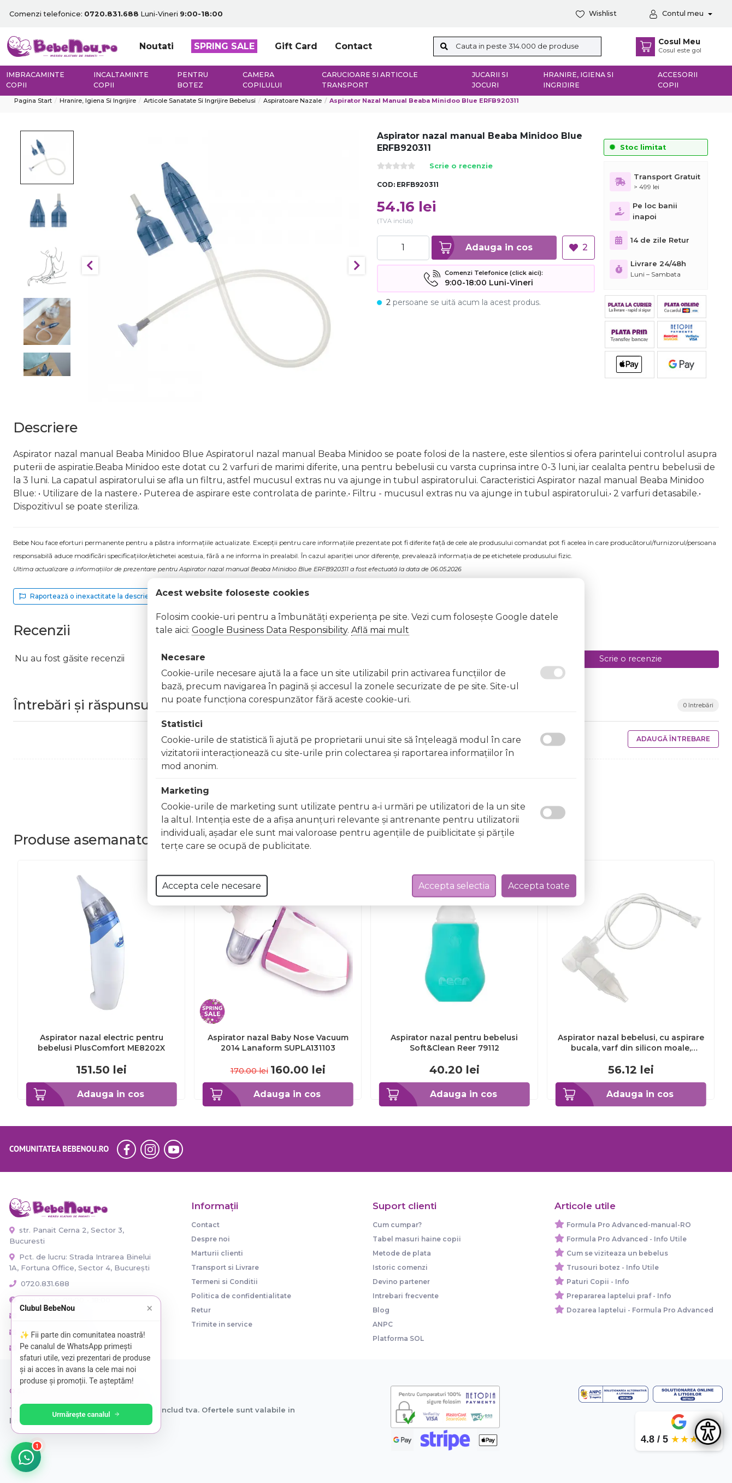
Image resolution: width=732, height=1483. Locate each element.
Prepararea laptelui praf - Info (618, 1296)
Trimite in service (221, 1324)
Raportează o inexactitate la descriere (87, 596)
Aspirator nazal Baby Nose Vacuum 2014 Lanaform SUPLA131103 (278, 1042)
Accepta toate (539, 885)
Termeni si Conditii (224, 1281)
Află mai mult (380, 629)
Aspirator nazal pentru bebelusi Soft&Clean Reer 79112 (454, 1042)
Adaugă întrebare (673, 739)
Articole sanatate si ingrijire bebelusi (200, 100)
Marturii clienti (217, 1253)
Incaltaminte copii (121, 80)
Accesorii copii (678, 80)
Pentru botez (192, 80)
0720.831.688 (39, 1283)
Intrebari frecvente (406, 1296)
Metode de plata (402, 1253)
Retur (201, 1310)
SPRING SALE (224, 46)
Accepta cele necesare (211, 885)
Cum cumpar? (397, 1225)
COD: (386, 184)
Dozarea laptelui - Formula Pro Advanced (639, 1310)
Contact (353, 46)
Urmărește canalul (87, 1414)
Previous (90, 265)
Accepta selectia (453, 885)
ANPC (383, 1324)
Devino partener (401, 1281)
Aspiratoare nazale (292, 100)
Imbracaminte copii (35, 80)
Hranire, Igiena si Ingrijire (578, 80)
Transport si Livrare (225, 1267)
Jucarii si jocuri (490, 80)
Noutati (156, 46)
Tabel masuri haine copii (417, 1239)
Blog (381, 1310)
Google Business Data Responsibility (269, 629)
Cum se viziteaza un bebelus (617, 1253)
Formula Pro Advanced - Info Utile (626, 1239)
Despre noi (210, 1239)
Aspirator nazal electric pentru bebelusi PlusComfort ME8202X (101, 1042)
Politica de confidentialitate (241, 1296)
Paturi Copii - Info (597, 1281)
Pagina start (33, 100)
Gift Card (296, 46)
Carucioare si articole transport (370, 80)
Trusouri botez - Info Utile (612, 1267)
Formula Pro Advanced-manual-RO (628, 1225)
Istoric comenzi (400, 1267)
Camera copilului (262, 80)
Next (357, 265)
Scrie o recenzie (461, 166)
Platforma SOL (398, 1338)
